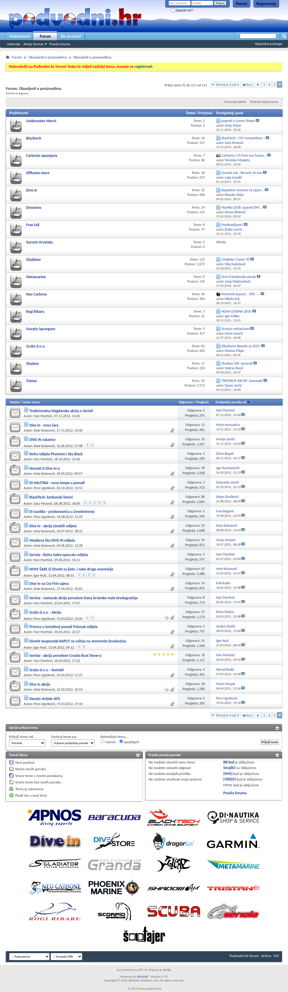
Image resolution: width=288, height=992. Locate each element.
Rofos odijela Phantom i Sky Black (56, 454)
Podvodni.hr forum (244, 956)
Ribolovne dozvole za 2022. (241, 346)
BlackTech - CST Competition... (243, 138)
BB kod (228, 762)
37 (203, 612)
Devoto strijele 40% (44, 698)
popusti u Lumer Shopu (238, 121)
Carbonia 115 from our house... (244, 155)
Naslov (15, 402)
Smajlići (229, 768)
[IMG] (228, 773)
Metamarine (36, 277)
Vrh (276, 956)
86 (203, 497)
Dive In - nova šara (43, 425)
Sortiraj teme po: (64, 736)
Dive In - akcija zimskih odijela (53, 526)
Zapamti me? (182, 10)
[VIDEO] (229, 779)
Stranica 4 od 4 (227, 84)
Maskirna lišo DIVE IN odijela (52, 540)
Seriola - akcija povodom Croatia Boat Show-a (65, 655)
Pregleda (202, 402)
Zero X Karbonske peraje (239, 277)
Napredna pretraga (268, 44)
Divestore (33, 207)
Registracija (266, 4)
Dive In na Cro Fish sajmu (49, 583)
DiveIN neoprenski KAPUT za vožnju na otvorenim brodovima (77, 641)
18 (203, 468)
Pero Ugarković (44, 488)
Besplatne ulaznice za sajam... (243, 190)
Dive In (31, 190)
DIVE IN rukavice (42, 439)
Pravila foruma (59, 44)
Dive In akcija (39, 684)
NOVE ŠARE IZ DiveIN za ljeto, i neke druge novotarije (71, 569)
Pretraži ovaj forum (262, 102)
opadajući (129, 741)
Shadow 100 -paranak (237, 363)
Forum (45, 36)
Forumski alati (234, 102)
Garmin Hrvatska (39, 242)
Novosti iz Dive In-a (44, 468)
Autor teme (31, 402)
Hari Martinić (43, 416)
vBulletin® (143, 976)
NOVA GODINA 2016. (237, 311)
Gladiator (33, 259)
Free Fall (32, 225)
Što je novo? (71, 36)
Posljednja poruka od (233, 402)
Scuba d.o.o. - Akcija (45, 612)
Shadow (32, 363)
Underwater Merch (41, 121)
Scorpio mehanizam (236, 329)
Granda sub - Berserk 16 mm (242, 173)
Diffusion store (37, 173)
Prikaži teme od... (22, 736)
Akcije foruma (33, 44)
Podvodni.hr (19, 36)
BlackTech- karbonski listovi (51, 497)
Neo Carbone (36, 294)
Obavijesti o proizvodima (48, 57)
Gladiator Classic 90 (236, 259)
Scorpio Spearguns (40, 329)
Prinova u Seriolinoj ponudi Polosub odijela (63, 627)
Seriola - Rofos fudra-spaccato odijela (58, 555)
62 (203, 569)
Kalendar (13, 44)
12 (203, 425)
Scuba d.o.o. (36, 346)
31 (203, 641)
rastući (108, 741)
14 (203, 583)
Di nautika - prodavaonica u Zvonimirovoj (61, 511)
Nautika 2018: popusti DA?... (242, 207)
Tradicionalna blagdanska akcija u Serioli (61, 411)
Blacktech (33, 138)
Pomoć (241, 4)
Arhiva (266, 956)
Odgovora (186, 402)
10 (203, 525)
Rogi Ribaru (35, 311)
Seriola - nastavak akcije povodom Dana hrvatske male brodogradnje (83, 598)
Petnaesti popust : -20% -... (241, 294)
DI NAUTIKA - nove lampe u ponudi (57, 483)
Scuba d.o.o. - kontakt (46, 670)
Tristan (31, 381)
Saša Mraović (43, 503)
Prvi (247, 85)
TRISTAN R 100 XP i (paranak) (242, 381)
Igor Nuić (40, 575)
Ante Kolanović (44, 430)
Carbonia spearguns (41, 155)
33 (203, 439)
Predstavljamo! (232, 225)
